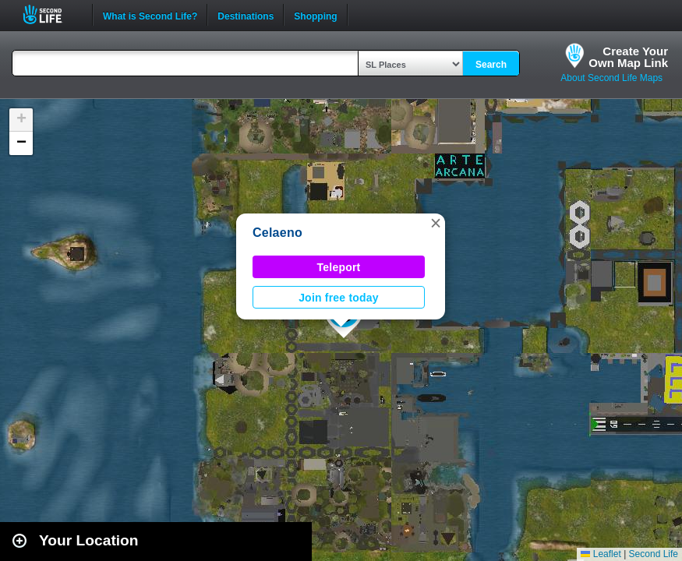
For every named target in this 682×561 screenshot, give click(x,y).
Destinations (245, 15)
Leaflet (600, 554)
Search (491, 64)
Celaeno (277, 232)
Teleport (339, 267)
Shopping (315, 15)
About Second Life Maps (611, 77)
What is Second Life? (150, 15)
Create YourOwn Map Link (628, 56)
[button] (435, 222)
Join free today (339, 297)
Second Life (51, 14)
